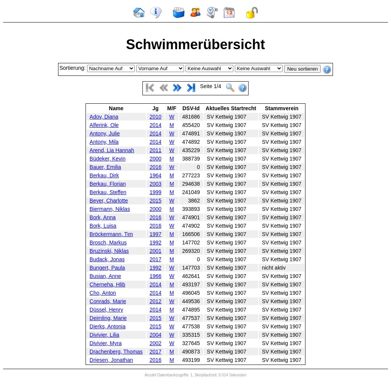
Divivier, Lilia (105, 335)
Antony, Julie (105, 133)
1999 (156, 192)
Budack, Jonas (107, 259)
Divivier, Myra (106, 343)
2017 (156, 259)
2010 (156, 117)
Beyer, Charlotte (109, 201)
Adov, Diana (104, 117)
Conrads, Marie (108, 301)
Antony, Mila (104, 142)
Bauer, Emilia (105, 167)
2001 (156, 251)
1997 (156, 234)
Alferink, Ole (104, 125)
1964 (156, 175)
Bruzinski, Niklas (109, 251)
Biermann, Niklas (110, 209)
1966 (156, 276)
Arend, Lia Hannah (112, 150)
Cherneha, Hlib (107, 284)
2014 (156, 125)
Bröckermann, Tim (111, 234)
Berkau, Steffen (108, 192)
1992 (156, 242)
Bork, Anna (103, 217)
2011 (156, 150)
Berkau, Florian (108, 184)
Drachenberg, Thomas (116, 352)
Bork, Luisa (103, 226)
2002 (156, 343)
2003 (156, 184)
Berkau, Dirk (104, 175)
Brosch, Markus (108, 242)
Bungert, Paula (107, 268)
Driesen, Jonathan (111, 360)
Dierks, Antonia (108, 326)
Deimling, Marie (108, 318)
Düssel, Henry (106, 310)
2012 (156, 301)
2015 (156, 201)
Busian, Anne (105, 276)
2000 (156, 159)
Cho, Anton (103, 293)
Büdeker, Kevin (108, 159)
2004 (156, 335)
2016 (156, 167)
